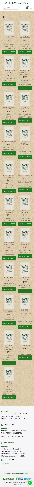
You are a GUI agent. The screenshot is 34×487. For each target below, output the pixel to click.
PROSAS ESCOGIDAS (25, 176)
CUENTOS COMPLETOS (24, 108)
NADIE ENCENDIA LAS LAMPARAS (9, 176)
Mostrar (16, 17)
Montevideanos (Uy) (9, 142)
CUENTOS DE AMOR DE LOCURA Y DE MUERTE (25, 143)
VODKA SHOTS (9, 277)
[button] (30, 17)
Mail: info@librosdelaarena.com (17, 473)
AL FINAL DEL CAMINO (25, 211)
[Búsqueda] (3, 7)
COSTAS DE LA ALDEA (9, 37)
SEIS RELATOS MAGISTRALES (9, 243)
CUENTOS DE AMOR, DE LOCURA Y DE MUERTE (25, 72)
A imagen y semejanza (25, 243)
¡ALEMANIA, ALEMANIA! (25, 278)
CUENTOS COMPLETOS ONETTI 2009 (9, 347)
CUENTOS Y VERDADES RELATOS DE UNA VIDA (25, 312)
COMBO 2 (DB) (25, 346)
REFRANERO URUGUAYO (9, 383)
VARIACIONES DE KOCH (9, 71)
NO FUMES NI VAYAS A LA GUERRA (9, 211)
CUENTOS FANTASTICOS (25, 37)
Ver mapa (5, 463)
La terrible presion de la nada (9, 310)
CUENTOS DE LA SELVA (9, 108)
